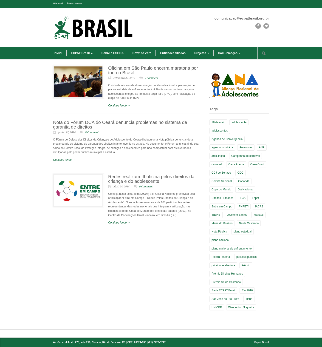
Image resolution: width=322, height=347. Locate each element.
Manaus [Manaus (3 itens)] (258, 214)
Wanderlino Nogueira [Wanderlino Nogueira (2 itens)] (241, 307)
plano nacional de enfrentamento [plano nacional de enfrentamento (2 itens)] (232, 248)
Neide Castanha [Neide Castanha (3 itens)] (249, 223)
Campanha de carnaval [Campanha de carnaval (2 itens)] (245, 156)
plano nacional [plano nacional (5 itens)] (220, 240)
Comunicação (229, 53)
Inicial (58, 53)
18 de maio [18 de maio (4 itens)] (218, 122)
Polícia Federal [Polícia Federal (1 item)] (221, 256)
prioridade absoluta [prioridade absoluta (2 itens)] (223, 265)
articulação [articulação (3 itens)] (218, 156)
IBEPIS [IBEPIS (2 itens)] (216, 214)
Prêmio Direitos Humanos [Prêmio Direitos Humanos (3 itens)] (227, 273)
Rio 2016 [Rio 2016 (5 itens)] (247, 290)
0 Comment (151, 78)
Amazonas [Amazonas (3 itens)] (245, 147)
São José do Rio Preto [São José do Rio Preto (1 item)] (225, 299)
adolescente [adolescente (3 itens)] (239, 122)
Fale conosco (74, 3)
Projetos (201, 53)
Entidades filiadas (173, 53)
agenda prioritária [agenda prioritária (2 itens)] (222, 147)
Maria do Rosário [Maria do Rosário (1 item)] (222, 223)
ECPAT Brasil (82, 53)
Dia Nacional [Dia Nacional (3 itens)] (245, 189)
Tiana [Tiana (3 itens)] (249, 299)
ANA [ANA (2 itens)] (262, 147)
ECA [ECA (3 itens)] (243, 198)
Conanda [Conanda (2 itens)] (243, 181)
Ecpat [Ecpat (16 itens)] (255, 198)
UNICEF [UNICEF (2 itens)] (217, 307)
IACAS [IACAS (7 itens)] (259, 206)
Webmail (58, 3)
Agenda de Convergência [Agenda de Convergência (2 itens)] (227, 139)
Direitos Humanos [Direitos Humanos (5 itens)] (222, 198)
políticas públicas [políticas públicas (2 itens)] (246, 256)
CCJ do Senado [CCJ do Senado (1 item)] (221, 172)
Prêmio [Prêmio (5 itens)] (245, 265)
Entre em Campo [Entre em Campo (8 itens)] (222, 206)
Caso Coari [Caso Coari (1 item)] (257, 164)
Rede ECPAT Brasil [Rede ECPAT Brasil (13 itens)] (223, 290)
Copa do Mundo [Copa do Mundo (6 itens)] (221, 189)
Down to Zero (141, 53)
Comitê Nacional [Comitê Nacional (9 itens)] (222, 181)
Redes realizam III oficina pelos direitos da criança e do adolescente (151, 179)
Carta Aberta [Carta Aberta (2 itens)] (236, 164)
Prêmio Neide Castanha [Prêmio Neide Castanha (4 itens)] (226, 282)
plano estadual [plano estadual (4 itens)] (242, 231)
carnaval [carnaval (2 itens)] (217, 164)
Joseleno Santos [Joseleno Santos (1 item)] (237, 214)
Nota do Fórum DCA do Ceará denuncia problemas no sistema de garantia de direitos (120, 124)
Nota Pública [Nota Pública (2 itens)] (219, 231)
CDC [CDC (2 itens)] (240, 172)
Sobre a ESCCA (113, 53)
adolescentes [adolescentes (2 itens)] (220, 130)
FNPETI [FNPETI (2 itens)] (244, 206)
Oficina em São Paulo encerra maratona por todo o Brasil (153, 70)
